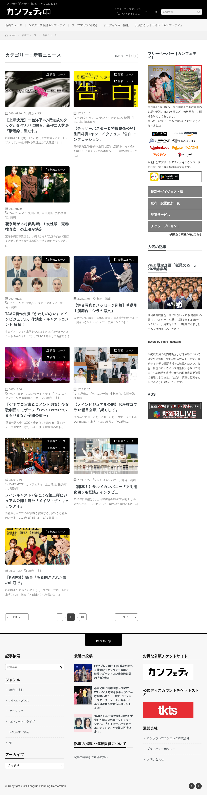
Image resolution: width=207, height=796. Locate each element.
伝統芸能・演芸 (19, 732)
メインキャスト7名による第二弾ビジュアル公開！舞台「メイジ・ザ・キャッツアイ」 (37, 501)
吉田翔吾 (47, 213)
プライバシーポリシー (161, 749)
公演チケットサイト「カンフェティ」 (159, 25)
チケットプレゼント (165, 226)
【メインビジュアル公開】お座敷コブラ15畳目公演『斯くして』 (105, 407)
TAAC (13, 303)
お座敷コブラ (85, 393)
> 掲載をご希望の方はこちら (185, 234)
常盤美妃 (129, 393)
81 (82, 617)
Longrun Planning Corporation (47, 786)
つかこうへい (17, 213)
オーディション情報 (116, 25)
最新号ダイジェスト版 (167, 192)
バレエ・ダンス (19, 701)
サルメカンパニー (108, 480)
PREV (17, 617)
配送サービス (160, 215)
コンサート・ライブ (41, 393)
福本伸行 (89, 121)
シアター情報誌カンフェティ (47, 25)
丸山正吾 (33, 213)
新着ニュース (13, 25)
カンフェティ (17, 393)
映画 (127, 117)
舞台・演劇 (35, 113)
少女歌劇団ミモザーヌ (30, 398)
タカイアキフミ (48, 303)
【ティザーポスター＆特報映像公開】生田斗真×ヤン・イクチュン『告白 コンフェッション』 (105, 134)
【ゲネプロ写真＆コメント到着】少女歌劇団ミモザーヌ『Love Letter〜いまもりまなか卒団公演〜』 (37, 410)
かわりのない (27, 303)
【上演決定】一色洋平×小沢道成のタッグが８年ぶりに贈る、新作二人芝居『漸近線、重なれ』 (37, 125)
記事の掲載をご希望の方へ (91, 757)
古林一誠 (102, 393)
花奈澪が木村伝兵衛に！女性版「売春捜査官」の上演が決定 (37, 227)
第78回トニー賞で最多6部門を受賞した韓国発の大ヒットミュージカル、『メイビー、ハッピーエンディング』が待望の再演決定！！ (113, 724)
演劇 (13, 217)
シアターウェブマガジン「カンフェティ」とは (127, 11)
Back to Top (103, 642)
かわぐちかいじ (87, 117)
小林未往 (115, 393)
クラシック (16, 711)
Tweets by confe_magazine (165, 341)
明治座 (14, 489)
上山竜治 (50, 484)
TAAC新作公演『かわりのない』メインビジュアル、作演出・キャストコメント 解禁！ (37, 319)
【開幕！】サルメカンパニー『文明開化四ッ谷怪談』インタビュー (105, 490)
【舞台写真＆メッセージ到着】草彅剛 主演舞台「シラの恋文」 (105, 308)
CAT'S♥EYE (16, 484)
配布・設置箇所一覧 (165, 203)
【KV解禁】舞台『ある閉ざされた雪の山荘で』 (36, 581)
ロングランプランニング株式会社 (168, 739)
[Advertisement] (106, 206)
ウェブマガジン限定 (84, 25)
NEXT (126, 617)
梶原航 (78, 398)
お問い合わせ (155, 760)
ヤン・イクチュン (110, 117)
